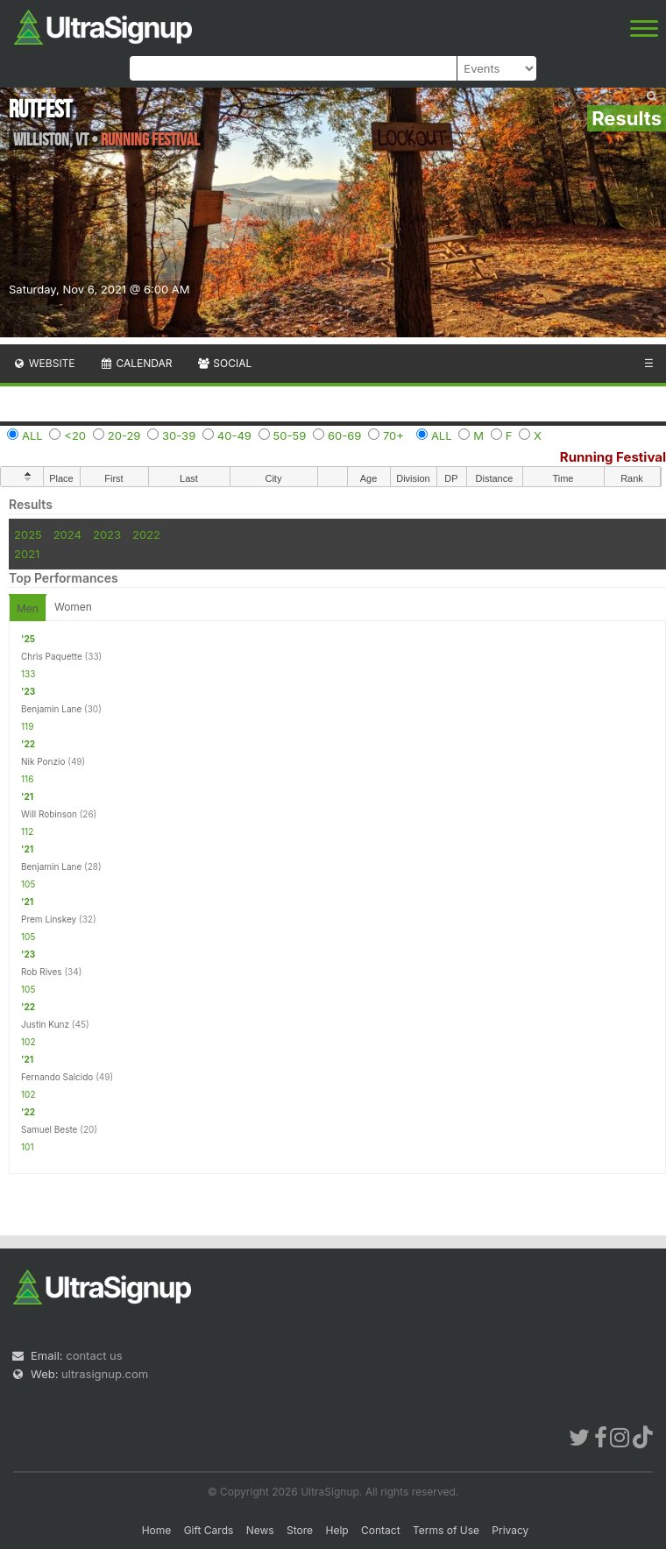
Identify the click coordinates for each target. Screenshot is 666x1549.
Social (224, 363)
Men (28, 608)
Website (43, 363)
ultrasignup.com (104, 1374)
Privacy (510, 1530)
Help (336, 1530)
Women (73, 606)
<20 (75, 435)
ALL (32, 435)
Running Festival (613, 457)
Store (300, 1530)
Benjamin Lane (51, 709)
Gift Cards (209, 1530)
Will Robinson (49, 814)
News (260, 1530)
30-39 (178, 435)
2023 (107, 534)
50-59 (290, 435)
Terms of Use (446, 1530)
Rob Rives (41, 971)
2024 (67, 534)
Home (157, 1530)
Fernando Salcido (57, 1077)
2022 (146, 534)
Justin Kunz (45, 1024)
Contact (380, 1530)
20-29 (124, 435)
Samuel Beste (49, 1129)
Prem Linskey (48, 919)
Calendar (136, 363)
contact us (94, 1355)
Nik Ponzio (43, 761)
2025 (28, 534)
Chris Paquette (51, 656)
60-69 (344, 435)
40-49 (234, 435)
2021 (26, 554)
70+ (393, 435)
